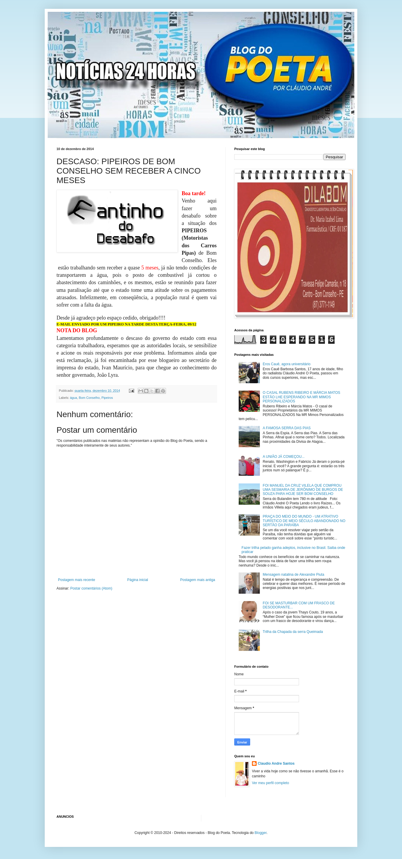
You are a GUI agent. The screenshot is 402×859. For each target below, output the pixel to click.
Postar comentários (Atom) (91, 588)
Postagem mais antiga (197, 580)
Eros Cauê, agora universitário (286, 364)
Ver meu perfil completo (270, 783)
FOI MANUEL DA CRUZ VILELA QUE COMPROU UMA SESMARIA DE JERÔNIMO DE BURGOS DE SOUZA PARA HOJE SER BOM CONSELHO (303, 489)
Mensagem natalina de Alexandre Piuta (293, 574)
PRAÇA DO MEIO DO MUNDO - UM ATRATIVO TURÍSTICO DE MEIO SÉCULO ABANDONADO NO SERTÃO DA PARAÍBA (304, 520)
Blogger (261, 833)
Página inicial (137, 580)
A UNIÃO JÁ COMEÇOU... (284, 457)
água (73, 397)
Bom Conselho (89, 397)
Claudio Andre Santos (276, 763)
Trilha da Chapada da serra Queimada (293, 632)
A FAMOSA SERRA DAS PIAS (287, 428)
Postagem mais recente (76, 580)
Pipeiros (107, 397)
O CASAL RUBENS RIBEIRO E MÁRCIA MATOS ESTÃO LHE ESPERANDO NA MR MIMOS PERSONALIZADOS (301, 397)
